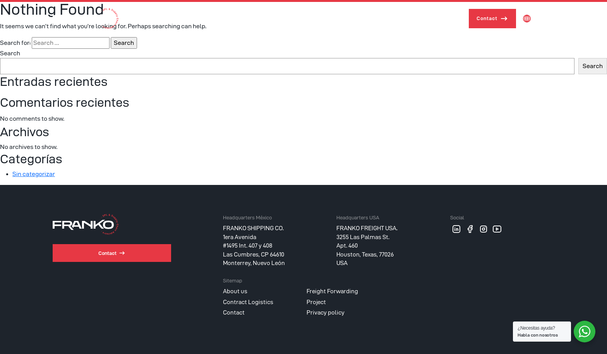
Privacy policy (326, 312)
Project (446, 18)
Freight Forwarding (337, 18)
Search (10, 53)
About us (288, 18)
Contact (487, 18)
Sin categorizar (33, 174)
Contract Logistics (400, 18)
